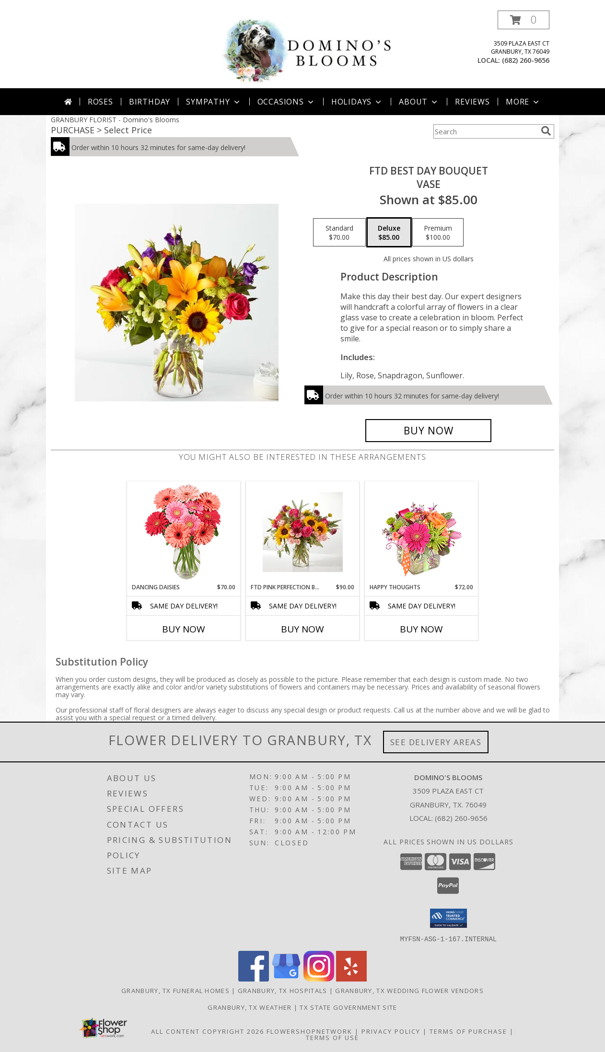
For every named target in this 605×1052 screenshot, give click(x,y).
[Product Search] (485, 131)
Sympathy (213, 101)
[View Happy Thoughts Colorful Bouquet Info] (422, 532)
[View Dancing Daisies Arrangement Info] (184, 532)
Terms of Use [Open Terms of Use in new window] (332, 1037)
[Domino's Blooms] (306, 49)
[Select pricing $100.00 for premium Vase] (438, 232)
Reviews (472, 101)
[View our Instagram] (318, 978)
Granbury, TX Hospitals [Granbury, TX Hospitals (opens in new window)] (282, 990)
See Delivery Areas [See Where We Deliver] (436, 742)
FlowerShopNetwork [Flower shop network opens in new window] (309, 1031)
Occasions (286, 101)
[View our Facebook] (253, 978)
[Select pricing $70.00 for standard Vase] (339, 232)
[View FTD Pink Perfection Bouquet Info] (303, 532)
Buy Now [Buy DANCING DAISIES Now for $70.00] (183, 629)
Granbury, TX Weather (249, 1007)
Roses (100, 101)
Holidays (357, 101)
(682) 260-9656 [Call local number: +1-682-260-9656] (525, 60)
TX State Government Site (348, 1007)
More (523, 101)
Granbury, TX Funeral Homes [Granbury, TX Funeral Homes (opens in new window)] (175, 990)
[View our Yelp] (351, 978)
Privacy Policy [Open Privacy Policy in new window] (390, 1031)
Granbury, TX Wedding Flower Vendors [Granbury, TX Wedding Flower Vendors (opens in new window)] (409, 990)
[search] (546, 131)
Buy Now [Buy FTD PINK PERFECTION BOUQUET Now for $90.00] (302, 629)
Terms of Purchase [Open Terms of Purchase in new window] (468, 1031)
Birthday (149, 101)
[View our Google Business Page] (286, 978)
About (419, 101)
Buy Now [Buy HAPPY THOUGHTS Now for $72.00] (421, 629)
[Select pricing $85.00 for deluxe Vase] (389, 232)
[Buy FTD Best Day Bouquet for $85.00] (428, 430)
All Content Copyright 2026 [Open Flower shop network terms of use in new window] (207, 1031)
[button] (523, 20)
